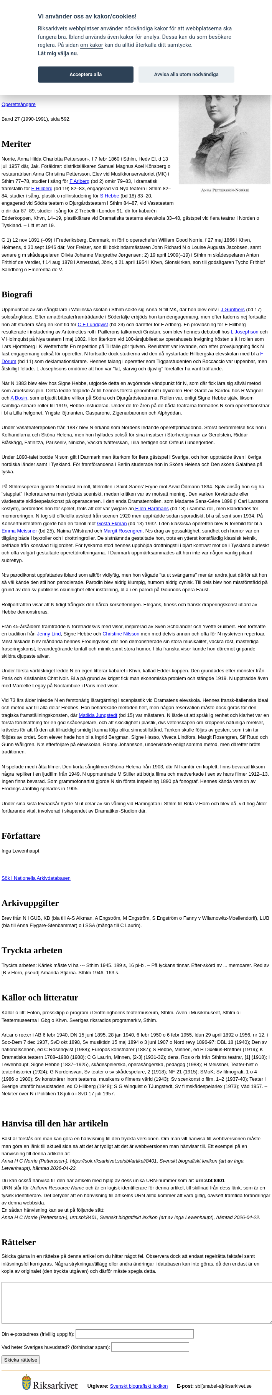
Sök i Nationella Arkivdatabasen (36, 878)
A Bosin (18, 398)
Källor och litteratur (40, 997)
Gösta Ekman (112, 523)
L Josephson (245, 332)
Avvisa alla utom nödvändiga (186, 74)
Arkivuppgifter (30, 903)
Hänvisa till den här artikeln (55, 1123)
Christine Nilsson (120, 634)
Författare (21, 836)
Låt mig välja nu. (58, 53)
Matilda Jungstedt (98, 715)
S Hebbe (109, 196)
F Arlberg (79, 181)
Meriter (16, 144)
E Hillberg (42, 188)
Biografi (17, 294)
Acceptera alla (85, 74)
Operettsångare (19, 104)
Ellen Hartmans (151, 508)
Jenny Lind (49, 634)
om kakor (91, 45)
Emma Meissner (19, 531)
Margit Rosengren (123, 531)
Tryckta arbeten (32, 950)
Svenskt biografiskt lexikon (139, 1386)
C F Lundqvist (92, 324)
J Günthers (233, 309)
